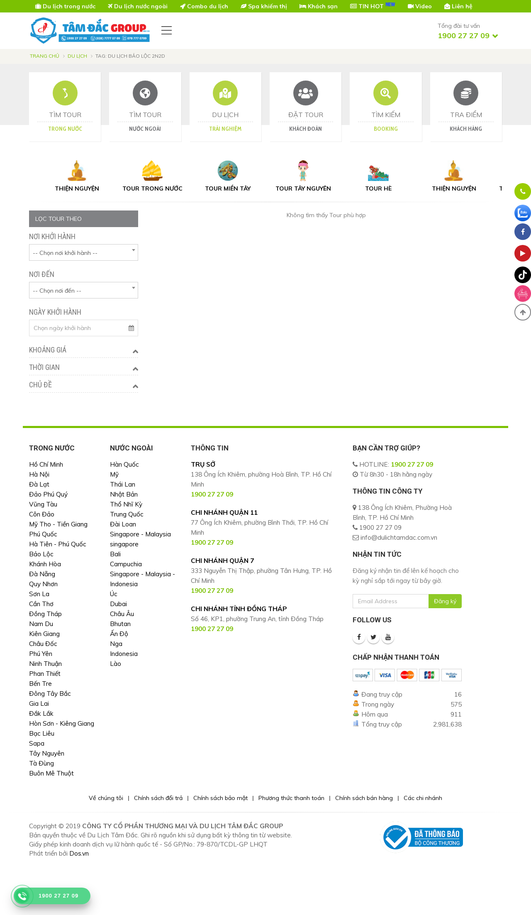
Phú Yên (40, 654)
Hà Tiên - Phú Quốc (57, 544)
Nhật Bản (124, 494)
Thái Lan (122, 484)
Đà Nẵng (42, 574)
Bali (115, 554)
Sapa (36, 743)
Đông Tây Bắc (50, 693)
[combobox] (83, 252)
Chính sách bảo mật (220, 798)
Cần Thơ (41, 604)
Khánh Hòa (45, 564)
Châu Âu (122, 614)
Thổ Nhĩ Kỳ (126, 504)
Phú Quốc (43, 534)
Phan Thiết (45, 674)
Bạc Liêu (41, 733)
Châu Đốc (43, 644)
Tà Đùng (41, 763)
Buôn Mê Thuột (51, 773)
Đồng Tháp (45, 614)
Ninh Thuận (45, 664)
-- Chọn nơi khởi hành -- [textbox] (65, 253)
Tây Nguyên (46, 753)
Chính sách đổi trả (158, 798)
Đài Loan (123, 524)
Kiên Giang (44, 634)
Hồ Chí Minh (46, 464)
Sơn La (39, 594)
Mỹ (114, 474)
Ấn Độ (119, 634)
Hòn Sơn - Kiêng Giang (61, 723)
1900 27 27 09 (412, 464)
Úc (113, 594)
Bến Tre (40, 683)
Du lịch (77, 56)
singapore (124, 544)
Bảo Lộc (41, 554)
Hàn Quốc (124, 464)
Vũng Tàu (43, 504)
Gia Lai (39, 703)
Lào (115, 664)
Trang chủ (44, 56)
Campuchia (126, 564)
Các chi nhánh (423, 798)
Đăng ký (445, 601)
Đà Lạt (39, 484)
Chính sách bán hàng (364, 798)
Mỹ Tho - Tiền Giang (58, 524)
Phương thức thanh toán (291, 798)
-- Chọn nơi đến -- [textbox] (57, 290)
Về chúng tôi (106, 798)
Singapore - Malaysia (140, 534)
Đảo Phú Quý (48, 494)
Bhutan (120, 624)
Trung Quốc (127, 514)
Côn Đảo (41, 514)
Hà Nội (39, 474)
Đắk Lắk (41, 713)
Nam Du (41, 624)
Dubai (118, 604)
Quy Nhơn (43, 584)
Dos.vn (79, 853)
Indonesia (124, 654)
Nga (116, 644)
